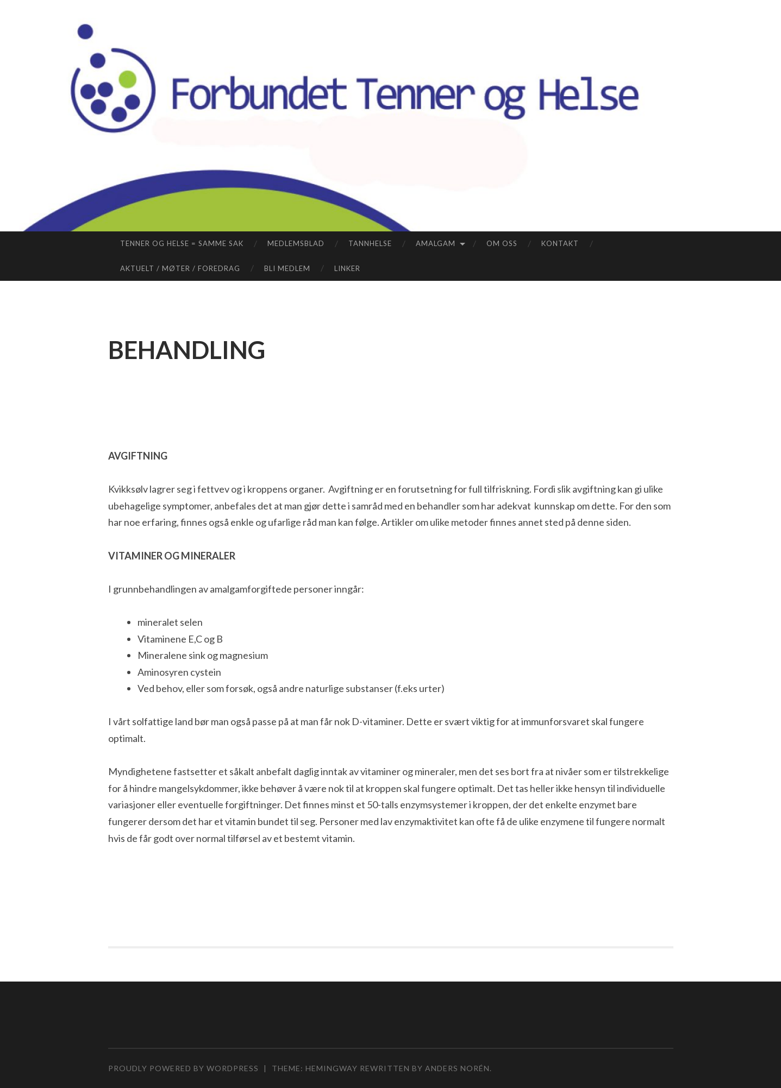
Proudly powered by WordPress (183, 1068)
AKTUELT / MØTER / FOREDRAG (180, 268)
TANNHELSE (370, 243)
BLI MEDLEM (287, 268)
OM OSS (501, 243)
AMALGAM (435, 243)
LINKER (347, 268)
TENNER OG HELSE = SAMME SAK (181, 243)
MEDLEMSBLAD (295, 243)
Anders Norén (457, 1068)
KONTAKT (560, 243)
